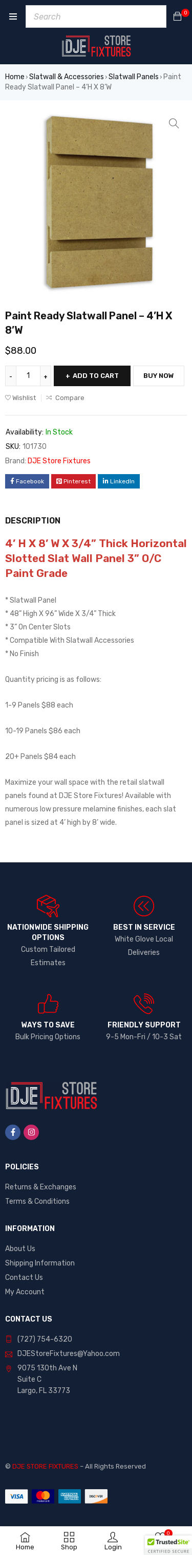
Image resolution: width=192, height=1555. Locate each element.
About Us (20, 1248)
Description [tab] (32, 521)
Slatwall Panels (134, 77)
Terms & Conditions (37, 1201)
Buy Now (158, 375)
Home (15, 77)
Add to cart (96, 375)
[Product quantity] (28, 376)
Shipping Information (40, 1263)
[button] (174, 123)
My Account (25, 1292)
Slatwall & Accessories (66, 77)
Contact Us (24, 1277)
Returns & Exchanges (40, 1187)
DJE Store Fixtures (59, 461)
